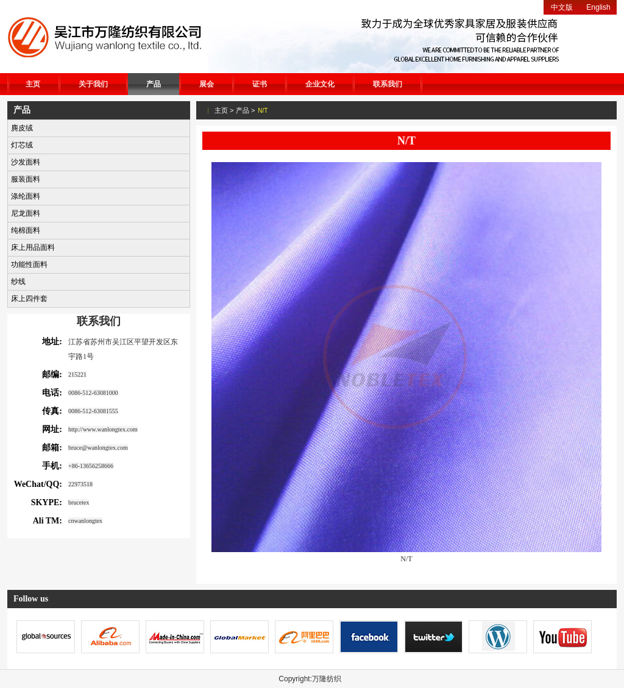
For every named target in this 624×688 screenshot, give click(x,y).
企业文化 (320, 84)
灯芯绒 (22, 145)
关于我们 (93, 84)
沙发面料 (25, 162)
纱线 (18, 281)
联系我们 (387, 84)
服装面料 (25, 179)
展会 (206, 84)
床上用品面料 (33, 247)
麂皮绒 (22, 128)
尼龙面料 (25, 213)
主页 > (223, 110)
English (598, 7)
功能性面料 (29, 264)
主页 (33, 84)
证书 (259, 84)
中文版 (562, 7)
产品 (153, 84)
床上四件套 (29, 298)
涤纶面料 (25, 196)
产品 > (245, 110)
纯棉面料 (25, 230)
